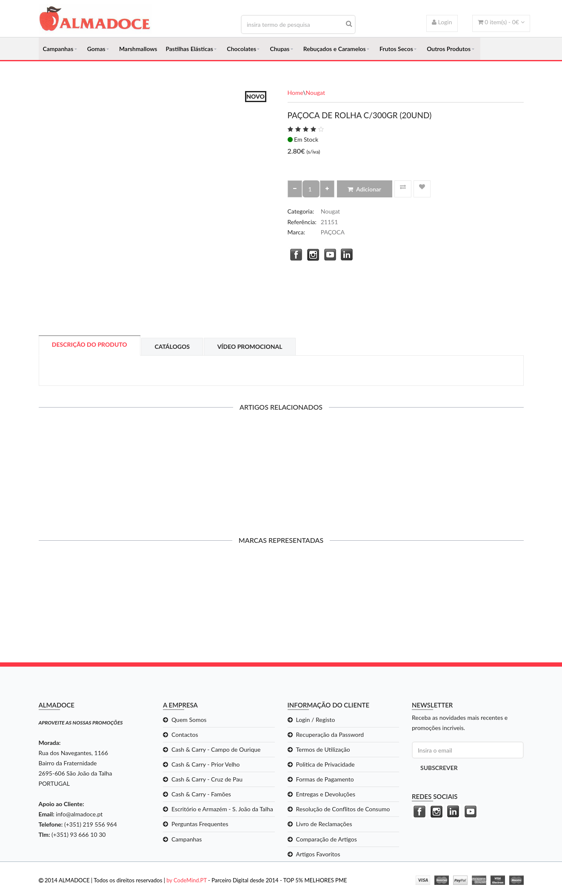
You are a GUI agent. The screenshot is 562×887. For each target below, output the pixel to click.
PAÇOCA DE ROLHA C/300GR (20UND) (343, 471)
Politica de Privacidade (325, 765)
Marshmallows (138, 49)
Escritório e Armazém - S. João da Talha (222, 810)
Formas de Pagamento (325, 780)
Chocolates (241, 49)
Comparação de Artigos (326, 840)
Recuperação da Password (330, 735)
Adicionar (364, 190)
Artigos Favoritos (318, 854)
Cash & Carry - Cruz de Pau (206, 780)
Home (295, 93)
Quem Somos (188, 720)
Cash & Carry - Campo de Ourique (215, 750)
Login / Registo (315, 720)
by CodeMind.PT (186, 881)
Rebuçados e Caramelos (334, 49)
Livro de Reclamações (324, 825)
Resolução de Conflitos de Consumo (343, 810)
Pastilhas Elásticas (189, 49)
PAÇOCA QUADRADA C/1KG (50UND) (468, 471)
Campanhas (58, 49)
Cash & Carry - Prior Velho (205, 765)
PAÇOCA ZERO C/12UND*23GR (219, 471)
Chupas (279, 49)
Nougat (315, 93)
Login (442, 22)
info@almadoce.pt (79, 815)
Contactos (184, 735)
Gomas (96, 49)
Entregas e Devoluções (326, 795)
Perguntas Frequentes (199, 825)
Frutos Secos (396, 49)
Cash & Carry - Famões (201, 795)
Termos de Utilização (323, 750)
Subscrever (439, 769)
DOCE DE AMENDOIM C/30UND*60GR (94, 471)
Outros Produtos (449, 49)
